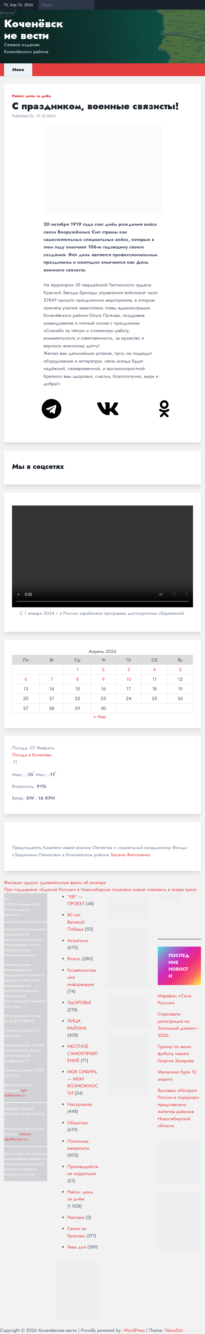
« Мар (99, 716)
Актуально (77, 940)
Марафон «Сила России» (174, 999)
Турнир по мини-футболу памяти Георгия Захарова (176, 1053)
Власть (74, 958)
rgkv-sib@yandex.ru (16, 1093)
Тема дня (76, 1246)
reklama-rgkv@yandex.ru (17, 1136)
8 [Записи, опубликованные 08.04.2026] (77, 679)
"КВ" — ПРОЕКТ (75, 900)
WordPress (134, 1330)
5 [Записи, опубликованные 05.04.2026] (180, 669)
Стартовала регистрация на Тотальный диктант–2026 (178, 1024)
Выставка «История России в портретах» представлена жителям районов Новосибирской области (178, 1108)
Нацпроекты (79, 1104)
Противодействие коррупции (82, 1170)
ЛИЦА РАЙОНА (76, 1024)
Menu (18, 70)
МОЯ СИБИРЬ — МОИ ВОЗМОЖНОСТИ (82, 1082)
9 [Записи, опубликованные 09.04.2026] (103, 679)
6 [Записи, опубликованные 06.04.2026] (25, 679)
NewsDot (174, 1330)
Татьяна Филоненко (130, 854)
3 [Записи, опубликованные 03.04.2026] (128, 669)
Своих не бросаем (76, 1232)
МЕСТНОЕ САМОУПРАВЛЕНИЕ (82, 1053)
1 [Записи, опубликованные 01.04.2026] (77, 669)
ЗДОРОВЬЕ (79, 1002)
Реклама (75, 1217)
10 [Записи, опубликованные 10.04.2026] (128, 679)
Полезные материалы (78, 1145)
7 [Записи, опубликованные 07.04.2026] (51, 679)
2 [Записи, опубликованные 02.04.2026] (103, 669)
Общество (77, 1122)
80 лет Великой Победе (76, 921)
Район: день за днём (31, 96)
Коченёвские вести (33, 29)
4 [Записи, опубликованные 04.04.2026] (154, 669)
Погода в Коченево (32, 754)
